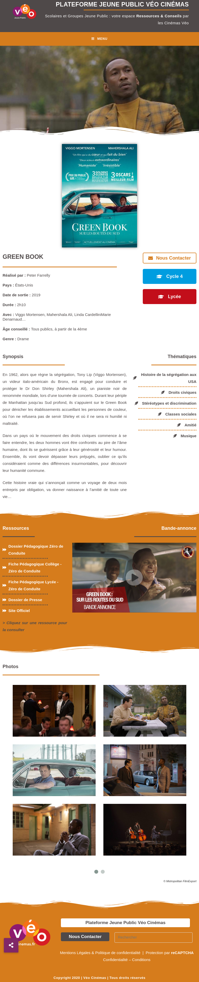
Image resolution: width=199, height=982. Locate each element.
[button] (11, 945)
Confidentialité (115, 959)
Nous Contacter (85, 936)
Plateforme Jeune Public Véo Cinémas (126, 922)
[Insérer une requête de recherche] (154, 937)
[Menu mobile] (99, 39)
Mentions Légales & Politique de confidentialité (100, 952)
